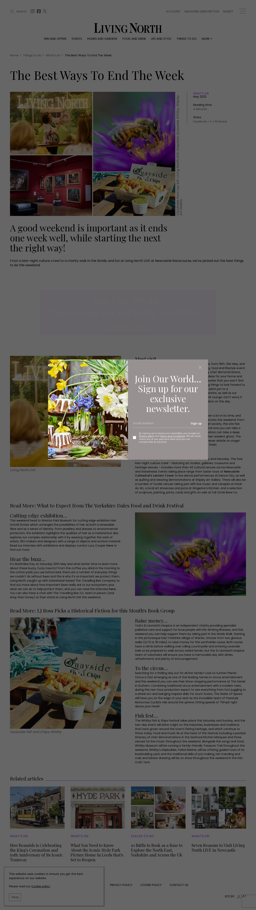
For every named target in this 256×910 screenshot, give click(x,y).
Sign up (196, 423)
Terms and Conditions (172, 436)
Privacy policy (146, 436)
